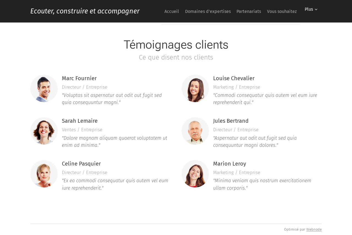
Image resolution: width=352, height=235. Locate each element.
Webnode (314, 229)
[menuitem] (197, 11)
